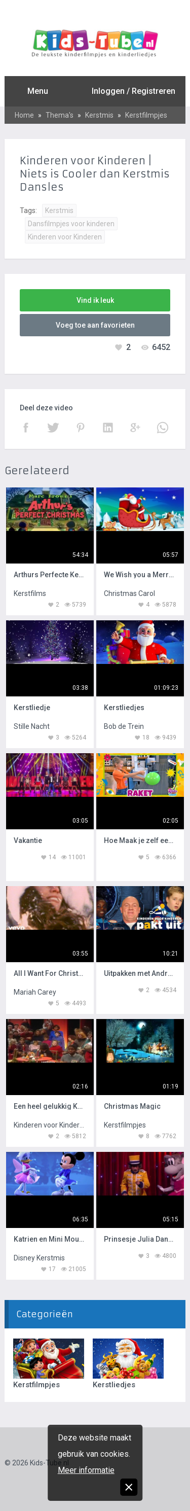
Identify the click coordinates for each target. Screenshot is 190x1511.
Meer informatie (86, 1470)
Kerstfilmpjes (146, 115)
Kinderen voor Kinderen (65, 237)
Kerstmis (99, 115)
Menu (37, 91)
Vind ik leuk (95, 300)
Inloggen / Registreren (133, 91)
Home (24, 115)
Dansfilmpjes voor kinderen (71, 224)
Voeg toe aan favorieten (95, 325)
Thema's (59, 115)
